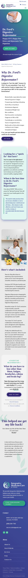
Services (7, 552)
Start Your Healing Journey (13, 503)
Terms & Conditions (15, 406)
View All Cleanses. (14, 401)
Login (20, 54)
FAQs (6, 556)
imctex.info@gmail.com (13, 527)
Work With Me (8, 548)
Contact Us (7, 559)
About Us (7, 544)
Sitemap (11, 572)
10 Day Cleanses (17, 64)
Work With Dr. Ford (6, 64)
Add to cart (10, 48)
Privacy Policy (6, 568)
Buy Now (7, 138)
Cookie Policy (12, 570)
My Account (22, 1)
